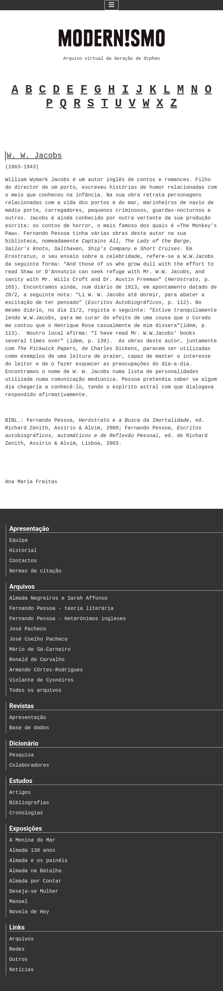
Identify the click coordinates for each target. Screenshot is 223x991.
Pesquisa (21, 755)
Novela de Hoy (29, 912)
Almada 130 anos (32, 850)
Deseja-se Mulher (33, 891)
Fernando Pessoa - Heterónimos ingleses (67, 619)
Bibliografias (29, 803)
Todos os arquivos (35, 690)
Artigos (20, 792)
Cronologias (26, 813)
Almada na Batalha (35, 871)
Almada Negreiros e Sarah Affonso (58, 598)
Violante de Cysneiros (41, 680)
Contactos (23, 561)
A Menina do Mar (32, 840)
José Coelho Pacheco (38, 639)
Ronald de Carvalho (37, 660)
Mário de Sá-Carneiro (40, 649)
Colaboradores (29, 765)
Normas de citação (35, 571)
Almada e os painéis (38, 861)
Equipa (18, 540)
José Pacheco (27, 629)
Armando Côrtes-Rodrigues (46, 670)
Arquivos (21, 939)
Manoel (18, 902)
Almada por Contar (35, 881)
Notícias (21, 970)
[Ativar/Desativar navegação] (111, 5)
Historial (23, 551)
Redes (17, 949)
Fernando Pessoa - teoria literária (61, 608)
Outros (18, 960)
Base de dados (29, 728)
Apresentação (27, 718)
